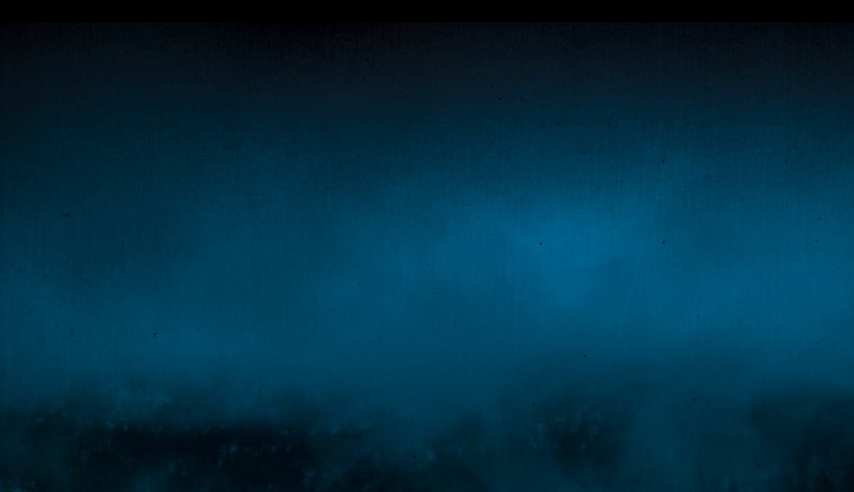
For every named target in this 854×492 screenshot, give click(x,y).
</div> (427, 11)
